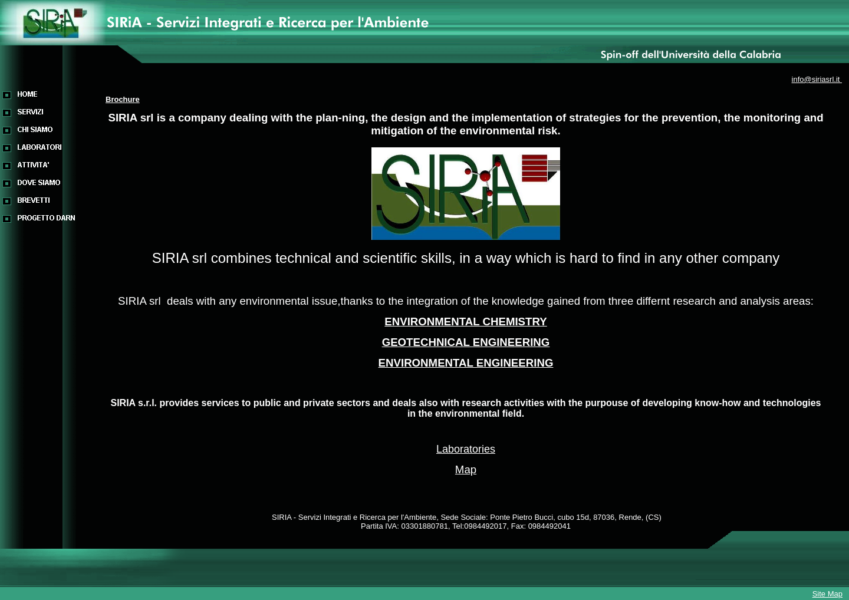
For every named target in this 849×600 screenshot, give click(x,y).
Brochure (123, 99)
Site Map (827, 593)
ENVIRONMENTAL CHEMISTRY (465, 321)
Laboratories (465, 449)
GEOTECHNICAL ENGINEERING (466, 342)
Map (465, 469)
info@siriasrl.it (817, 79)
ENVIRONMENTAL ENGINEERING (466, 363)
